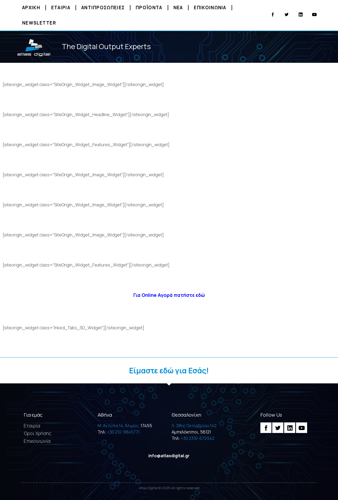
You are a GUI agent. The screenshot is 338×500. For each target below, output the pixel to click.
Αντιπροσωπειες (103, 7)
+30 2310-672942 (197, 438)
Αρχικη (31, 7)
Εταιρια (60, 7)
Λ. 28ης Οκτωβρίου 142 (194, 425)
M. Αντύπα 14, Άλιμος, (119, 425)
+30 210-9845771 (123, 432)
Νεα (178, 7)
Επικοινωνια (210, 7)
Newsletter (39, 23)
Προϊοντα (149, 7)
